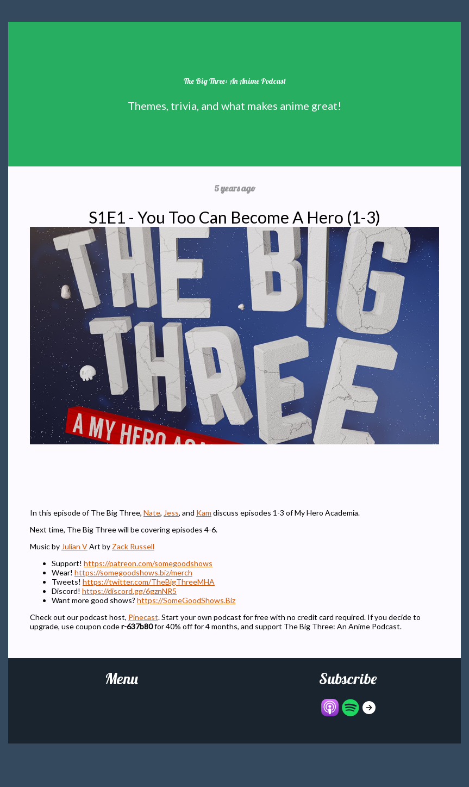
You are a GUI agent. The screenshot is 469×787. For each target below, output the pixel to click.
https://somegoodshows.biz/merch (133, 572)
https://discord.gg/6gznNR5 (129, 591)
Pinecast (143, 617)
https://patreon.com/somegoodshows (148, 563)
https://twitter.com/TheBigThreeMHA (149, 581)
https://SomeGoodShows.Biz (186, 600)
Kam (203, 512)
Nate (151, 512)
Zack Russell (133, 546)
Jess (171, 512)
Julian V (74, 546)
